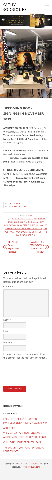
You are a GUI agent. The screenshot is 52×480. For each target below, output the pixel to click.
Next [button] (48, 20)
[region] (26, 14)
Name (7, 319)
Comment (9, 286)
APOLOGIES (9, 428)
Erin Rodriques (31, 222)
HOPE (41, 222)
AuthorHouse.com (31, 466)
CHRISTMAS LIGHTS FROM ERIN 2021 (22, 442)
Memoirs (40, 225)
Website (7, 342)
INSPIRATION (10, 225)
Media (31, 215)
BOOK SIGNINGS (15, 222)
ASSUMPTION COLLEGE (22, 218)
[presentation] (14, 372)
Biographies (39, 218)
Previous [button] (3, 20)
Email (7, 331)
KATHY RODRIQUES (14, 7)
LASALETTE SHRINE (26, 225)
